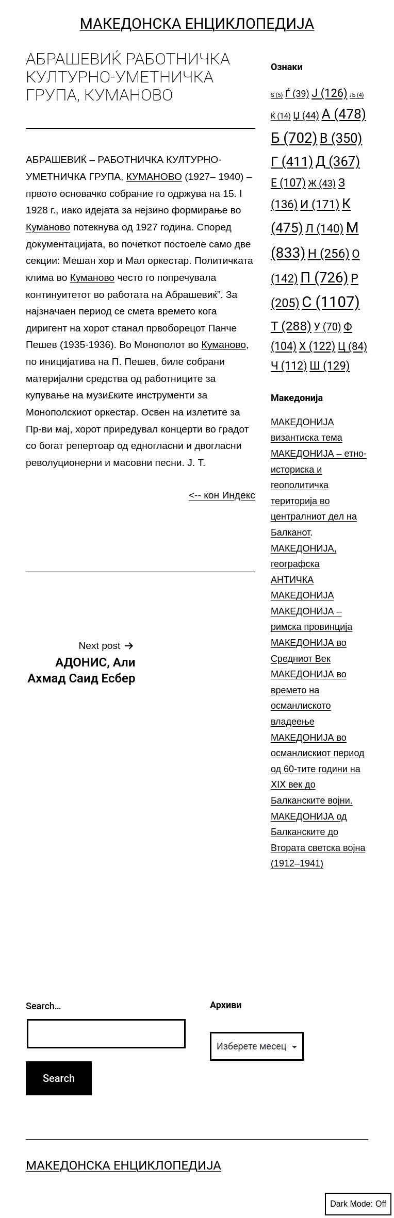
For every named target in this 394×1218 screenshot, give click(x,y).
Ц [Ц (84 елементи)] (352, 346)
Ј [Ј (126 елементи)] (329, 93)
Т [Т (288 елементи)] (291, 326)
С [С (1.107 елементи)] (331, 302)
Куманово (48, 227)
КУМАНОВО (154, 176)
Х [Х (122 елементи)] (317, 346)
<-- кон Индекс (222, 495)
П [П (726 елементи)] (324, 277)
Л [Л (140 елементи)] (324, 228)
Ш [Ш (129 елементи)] (329, 365)
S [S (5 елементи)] (277, 95)
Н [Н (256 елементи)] (329, 253)
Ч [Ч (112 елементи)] (289, 365)
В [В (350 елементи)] (341, 138)
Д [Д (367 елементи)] (338, 161)
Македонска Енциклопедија (197, 23)
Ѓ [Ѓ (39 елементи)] (297, 93)
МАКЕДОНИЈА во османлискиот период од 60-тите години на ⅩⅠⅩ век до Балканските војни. (318, 769)
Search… (43, 1005)
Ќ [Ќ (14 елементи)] (281, 116)
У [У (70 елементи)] (327, 327)
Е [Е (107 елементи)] (288, 182)
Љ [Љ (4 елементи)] (357, 95)
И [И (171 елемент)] (320, 204)
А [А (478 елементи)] (343, 114)
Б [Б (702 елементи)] (294, 137)
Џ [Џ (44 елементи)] (306, 115)
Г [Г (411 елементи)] (292, 161)
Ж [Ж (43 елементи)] (322, 183)
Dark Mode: (358, 1204)
